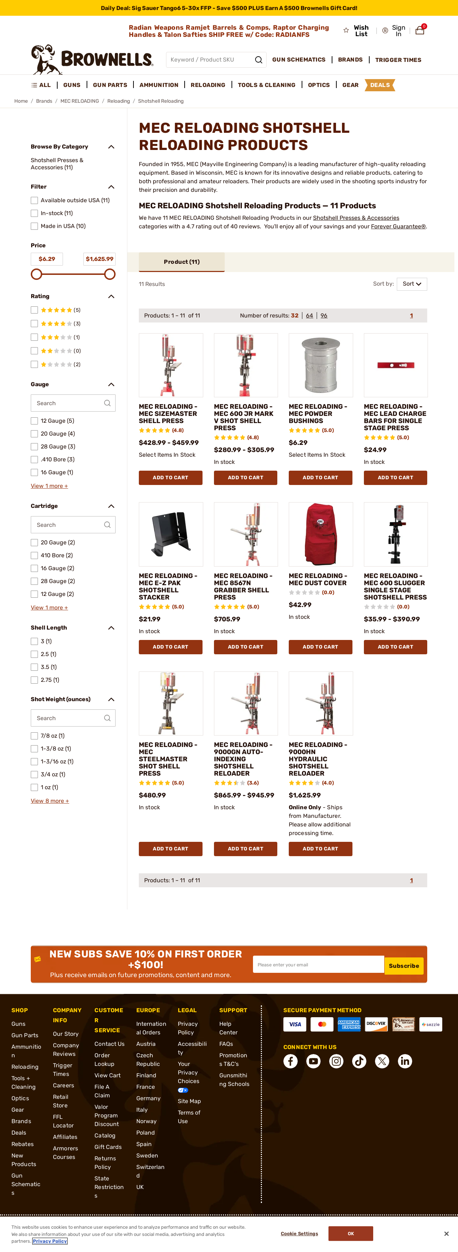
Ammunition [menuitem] (159, 85)
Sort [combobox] (408, 284)
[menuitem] (44, 85)
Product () (182, 262)
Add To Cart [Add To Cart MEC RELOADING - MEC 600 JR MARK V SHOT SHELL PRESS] (246, 485)
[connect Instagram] (336, 1083)
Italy (142, 1132)
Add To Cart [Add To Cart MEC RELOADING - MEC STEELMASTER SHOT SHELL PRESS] (171, 871)
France (145, 1109)
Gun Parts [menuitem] (110, 85)
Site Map (189, 1123)
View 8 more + (50, 800)
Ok (353, 1234)
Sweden (147, 1177)
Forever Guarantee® (398, 226)
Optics (20, 1120)
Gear (17, 1132)
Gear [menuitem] (350, 85)
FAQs (226, 1066)
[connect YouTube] (313, 1083)
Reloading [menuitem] (208, 85)
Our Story (66, 1056)
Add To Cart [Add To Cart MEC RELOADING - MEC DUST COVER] (320, 669)
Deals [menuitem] (380, 85)
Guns (18, 1046)
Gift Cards (108, 1169)
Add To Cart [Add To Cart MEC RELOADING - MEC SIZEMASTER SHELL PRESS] (171, 485)
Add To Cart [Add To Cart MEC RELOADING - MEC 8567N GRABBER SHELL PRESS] (246, 669)
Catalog (105, 1157)
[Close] (446, 1234)
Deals (18, 1154)
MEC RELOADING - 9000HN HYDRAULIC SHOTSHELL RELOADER (320, 781)
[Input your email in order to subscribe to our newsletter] (318, 986)
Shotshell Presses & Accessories (356, 217)
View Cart (107, 1097)
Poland (145, 1154)
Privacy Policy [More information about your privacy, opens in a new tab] (50, 1241)
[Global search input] (216, 60)
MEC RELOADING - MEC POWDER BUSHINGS (320, 414)
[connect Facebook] (290, 1083)
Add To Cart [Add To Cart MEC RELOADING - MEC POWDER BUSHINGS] (320, 485)
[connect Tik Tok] (359, 1083)
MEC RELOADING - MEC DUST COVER (320, 587)
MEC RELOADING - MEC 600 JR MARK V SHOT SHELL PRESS (245, 418)
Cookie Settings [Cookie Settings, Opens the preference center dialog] (297, 1234)
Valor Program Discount (106, 1138)
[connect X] (382, 1083)
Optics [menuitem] (319, 85)
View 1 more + (49, 485)
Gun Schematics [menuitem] (299, 59)
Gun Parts (24, 1057)
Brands (44, 101)
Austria (146, 1066)
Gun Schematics (25, 1206)
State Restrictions (109, 1209)
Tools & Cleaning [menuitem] (267, 85)
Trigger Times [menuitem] (398, 60)
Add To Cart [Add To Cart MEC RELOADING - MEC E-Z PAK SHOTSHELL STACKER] (171, 669)
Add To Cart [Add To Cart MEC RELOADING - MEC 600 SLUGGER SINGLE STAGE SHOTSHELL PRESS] (396, 669)
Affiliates (65, 1159)
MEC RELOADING (79, 101)
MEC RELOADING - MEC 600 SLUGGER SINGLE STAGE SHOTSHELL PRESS (395, 601)
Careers (63, 1107)
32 (294, 315)
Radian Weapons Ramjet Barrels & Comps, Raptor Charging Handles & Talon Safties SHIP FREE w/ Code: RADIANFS (229, 31)
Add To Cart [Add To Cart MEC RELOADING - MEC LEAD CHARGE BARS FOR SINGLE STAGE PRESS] (396, 485)
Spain (144, 1166)
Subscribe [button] (404, 986)
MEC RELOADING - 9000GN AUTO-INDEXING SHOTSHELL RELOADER (245, 781)
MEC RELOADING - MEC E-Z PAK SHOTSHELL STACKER (170, 594)
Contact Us (109, 1066)
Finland (146, 1097)
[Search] (258, 59)
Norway (146, 1143)
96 (324, 315)
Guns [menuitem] (72, 85)
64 (309, 315)
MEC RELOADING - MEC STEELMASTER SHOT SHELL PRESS (170, 781)
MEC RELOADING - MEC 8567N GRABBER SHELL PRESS (245, 594)
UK (140, 1209)
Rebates (22, 1166)
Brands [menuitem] (350, 59)
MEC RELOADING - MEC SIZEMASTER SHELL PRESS (170, 414)
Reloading (118, 101)
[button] (393, 30)
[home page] (92, 59)
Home (21, 101)
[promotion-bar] (229, 8)
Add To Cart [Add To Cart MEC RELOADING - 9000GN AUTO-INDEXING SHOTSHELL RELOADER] (246, 871)
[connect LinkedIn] (405, 1083)
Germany (148, 1120)
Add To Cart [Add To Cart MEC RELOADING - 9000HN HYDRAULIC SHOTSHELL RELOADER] (320, 871)
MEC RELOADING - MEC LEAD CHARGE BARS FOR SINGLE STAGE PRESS (395, 422)
